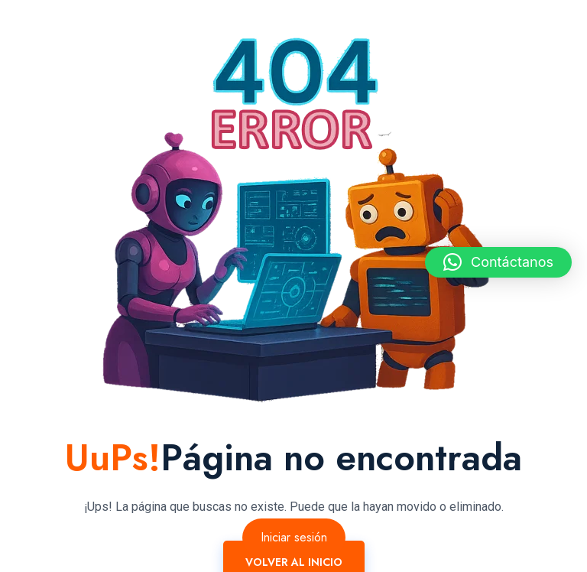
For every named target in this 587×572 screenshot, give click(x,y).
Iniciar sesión (294, 537)
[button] (498, 262)
